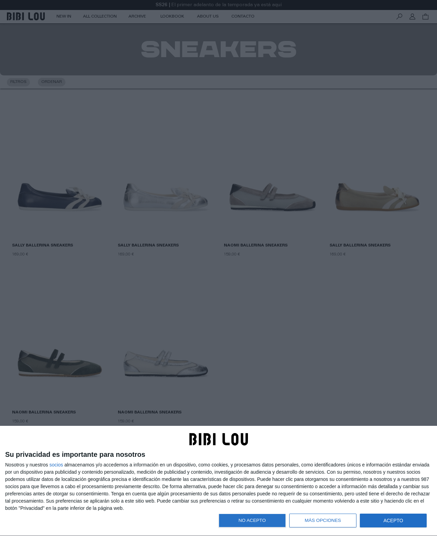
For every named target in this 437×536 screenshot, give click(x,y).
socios (56, 464)
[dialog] (218, 481)
